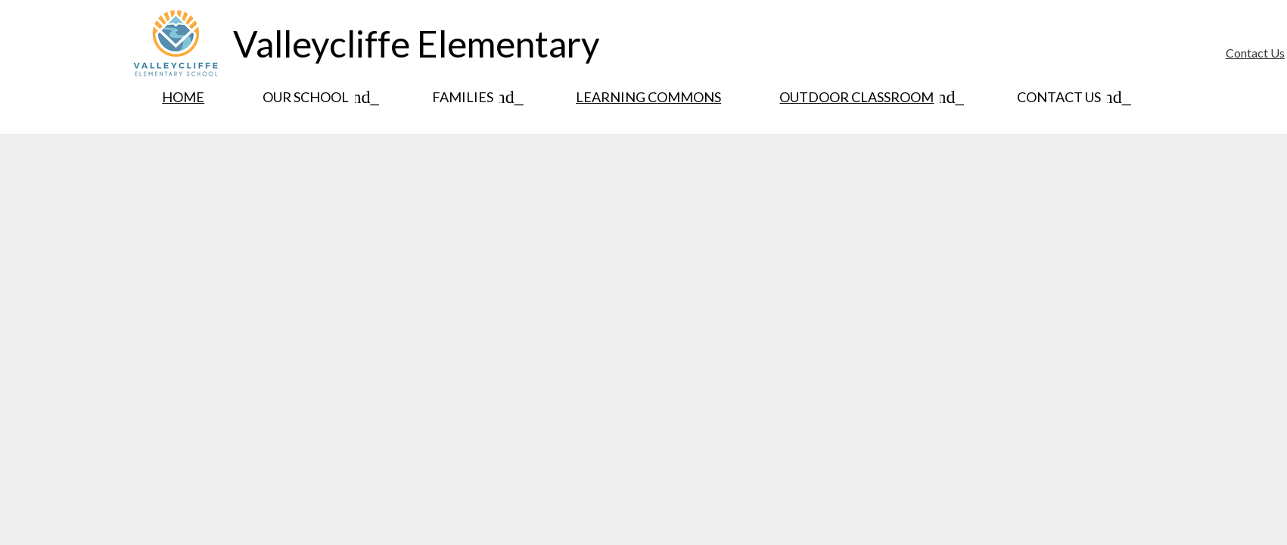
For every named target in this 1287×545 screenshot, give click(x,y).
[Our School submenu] (317, 97)
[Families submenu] (475, 97)
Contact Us (1255, 52)
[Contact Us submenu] (1071, 97)
